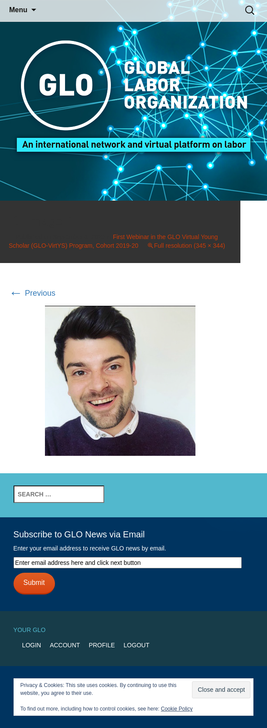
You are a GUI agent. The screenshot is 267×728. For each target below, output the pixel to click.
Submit (34, 582)
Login (31, 645)
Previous (32, 293)
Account (65, 645)
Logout (136, 645)
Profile (102, 645)
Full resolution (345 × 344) (189, 245)
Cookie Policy (177, 709)
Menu (18, 10)
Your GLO (30, 629)
